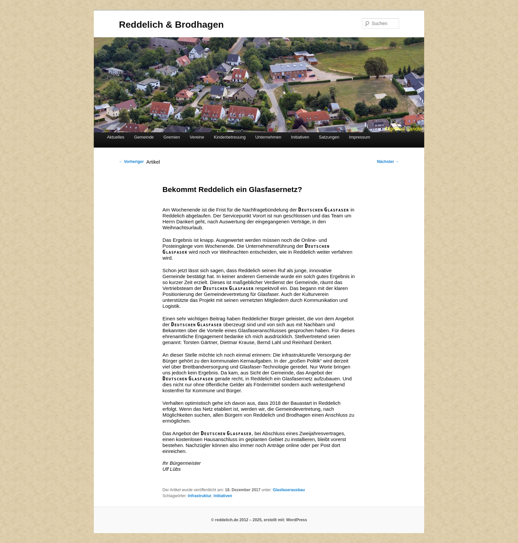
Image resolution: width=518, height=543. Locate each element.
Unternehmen (268, 137)
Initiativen (300, 137)
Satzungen (329, 137)
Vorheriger (131, 161)
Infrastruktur (199, 496)
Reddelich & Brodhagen (171, 24)
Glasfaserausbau (289, 490)
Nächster (388, 161)
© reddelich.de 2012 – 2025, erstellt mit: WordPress (259, 520)
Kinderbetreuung (229, 137)
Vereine (197, 137)
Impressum (359, 137)
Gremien (172, 137)
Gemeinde (144, 137)
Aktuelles (116, 137)
